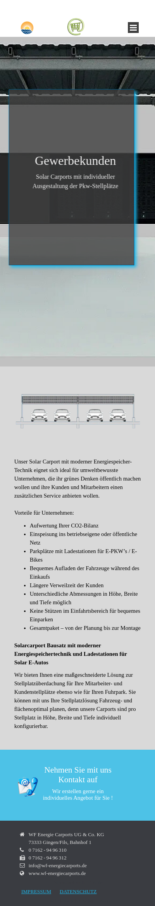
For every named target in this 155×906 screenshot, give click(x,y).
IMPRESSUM (36, 891)
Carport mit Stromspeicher (82, 52)
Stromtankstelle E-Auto (100, 68)
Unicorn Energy (106, 75)
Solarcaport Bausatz (35, 52)
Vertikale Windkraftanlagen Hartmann (52, 75)
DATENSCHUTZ (78, 891)
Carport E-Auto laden (54, 68)
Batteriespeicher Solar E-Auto (63, 60)
